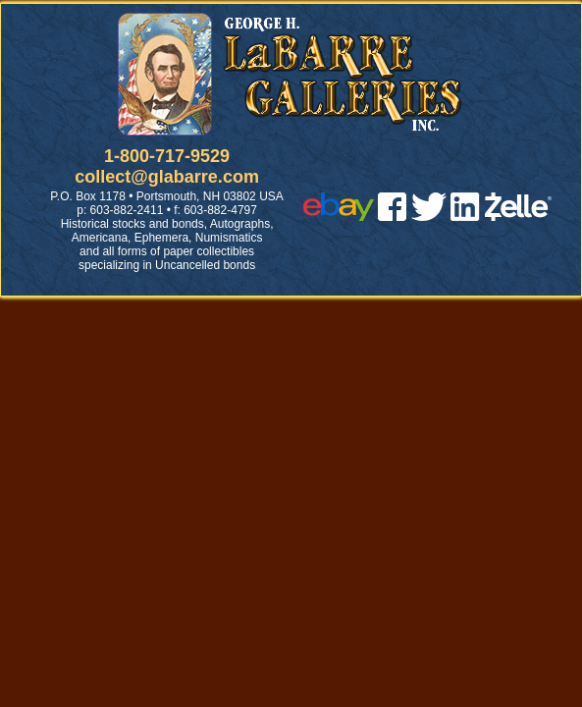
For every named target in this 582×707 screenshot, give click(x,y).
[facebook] (392, 215)
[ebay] (338, 215)
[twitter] (429, 215)
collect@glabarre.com (167, 177)
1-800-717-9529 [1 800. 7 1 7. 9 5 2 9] (167, 156)
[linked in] (465, 215)
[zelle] (518, 215)
